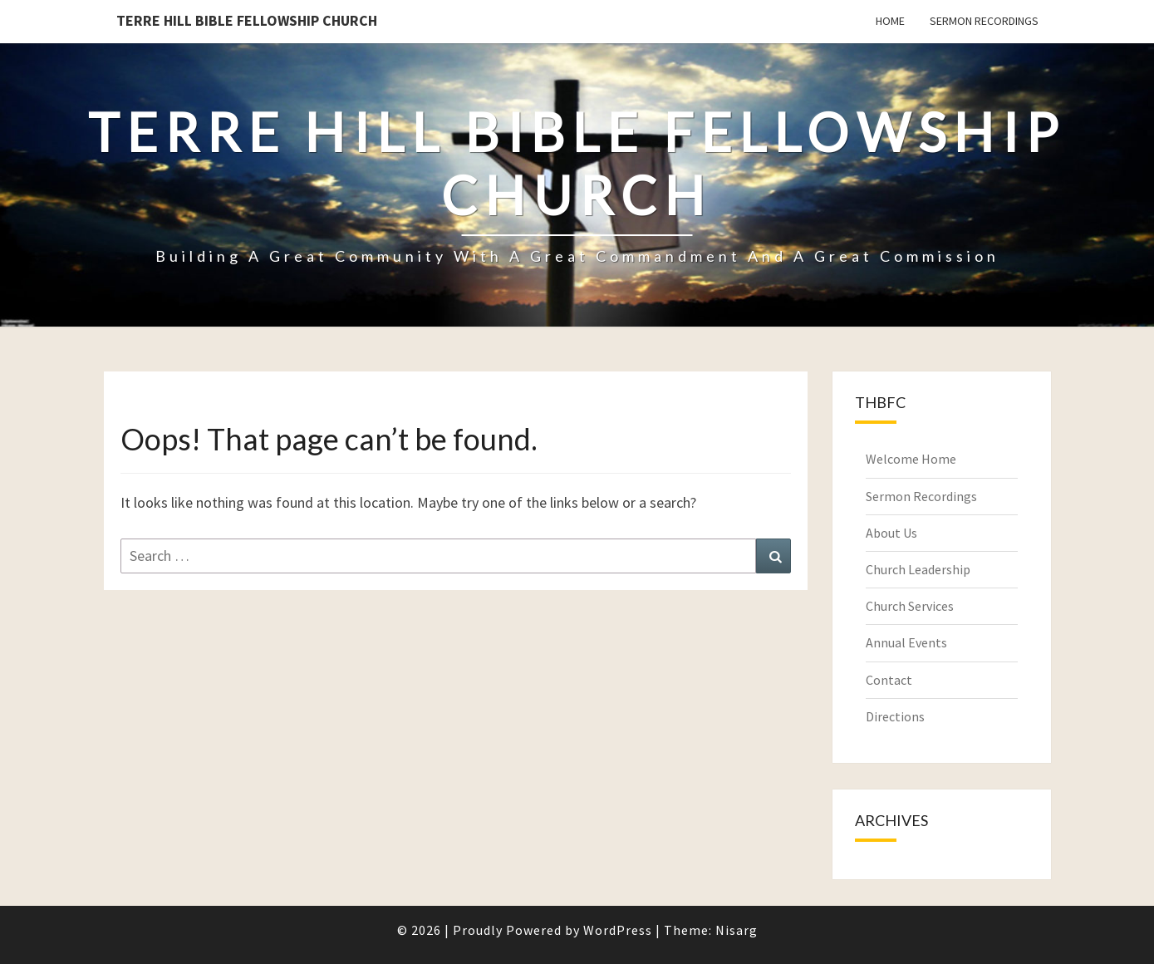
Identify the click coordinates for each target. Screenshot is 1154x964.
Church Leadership (918, 569)
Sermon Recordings (984, 20)
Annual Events (906, 642)
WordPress (617, 930)
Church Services (910, 606)
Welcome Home (911, 458)
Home (890, 20)
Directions (895, 716)
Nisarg (736, 930)
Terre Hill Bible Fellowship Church (246, 20)
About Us (891, 532)
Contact (889, 679)
